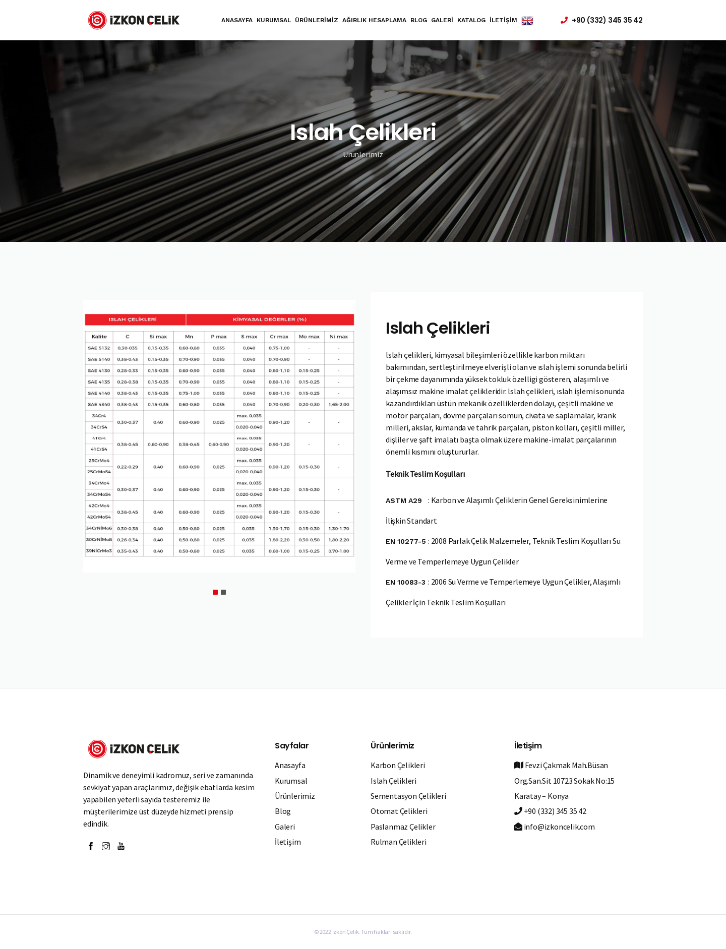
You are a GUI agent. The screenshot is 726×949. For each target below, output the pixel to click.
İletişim (503, 20)
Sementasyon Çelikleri (408, 796)
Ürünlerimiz (316, 20)
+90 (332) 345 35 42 (550, 811)
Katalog (471, 20)
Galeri (442, 20)
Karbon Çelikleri (398, 765)
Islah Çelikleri (393, 781)
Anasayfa (237, 20)
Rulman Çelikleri (399, 842)
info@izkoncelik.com (554, 826)
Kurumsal (274, 20)
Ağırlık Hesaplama (374, 20)
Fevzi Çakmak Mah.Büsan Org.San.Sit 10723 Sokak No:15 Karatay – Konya (564, 780)
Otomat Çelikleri (399, 811)
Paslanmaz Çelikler (403, 826)
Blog (418, 20)
